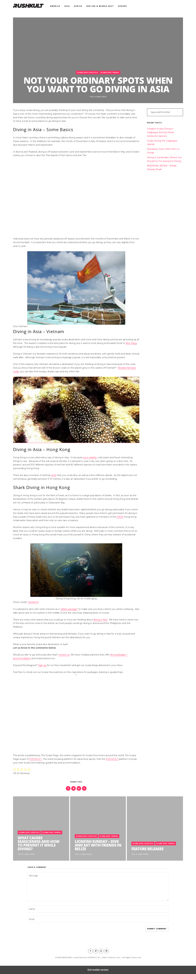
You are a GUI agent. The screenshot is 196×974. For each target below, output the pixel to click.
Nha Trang (131, 343)
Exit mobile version (98, 969)
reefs (53, 475)
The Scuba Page (98, 96)
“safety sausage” (69, 609)
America (55, 6)
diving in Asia (100, 619)
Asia (67, 6)
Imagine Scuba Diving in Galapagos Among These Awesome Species (160, 132)
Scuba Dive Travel (110, 72)
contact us (64, 654)
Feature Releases (147, 848)
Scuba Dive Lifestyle (87, 72)
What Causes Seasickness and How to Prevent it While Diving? (38, 843)
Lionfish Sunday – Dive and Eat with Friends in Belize (98, 845)
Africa (78, 6)
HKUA (120, 516)
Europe (122, 6)
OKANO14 (33, 602)
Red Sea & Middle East (100, 6)
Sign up (42, 665)
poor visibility (90, 457)
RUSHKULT (35, 759)
